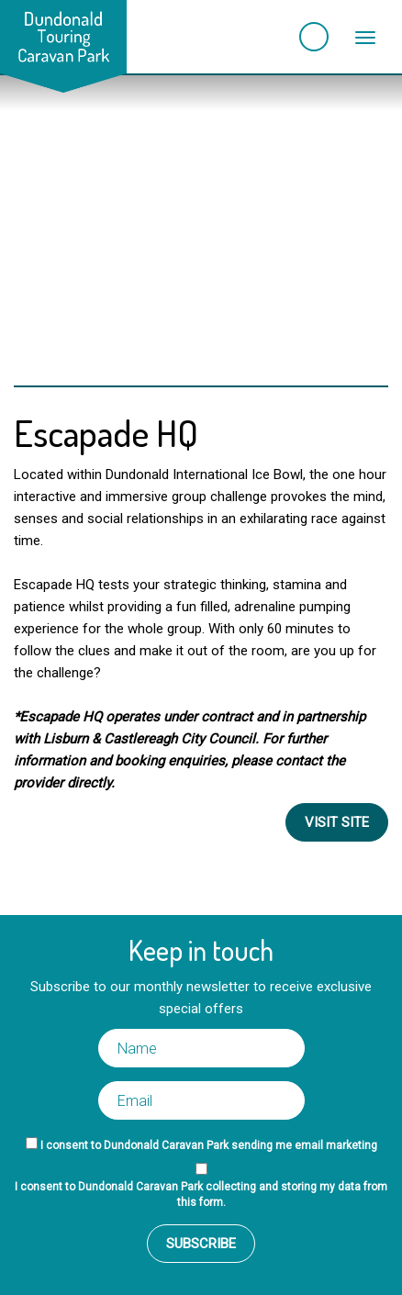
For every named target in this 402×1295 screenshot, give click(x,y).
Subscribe (201, 1243)
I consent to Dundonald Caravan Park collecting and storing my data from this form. (201, 1194)
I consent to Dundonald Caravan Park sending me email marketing (208, 1145)
